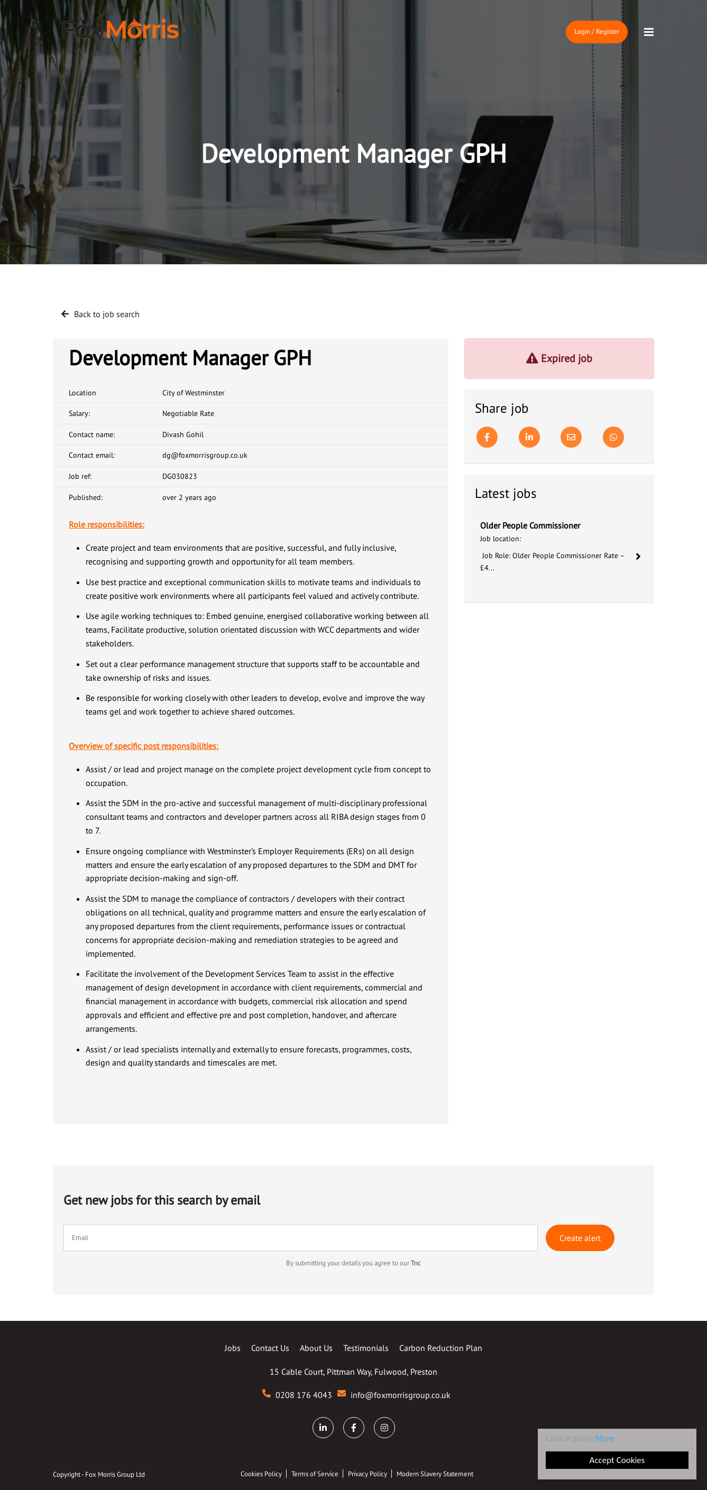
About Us (316, 1348)
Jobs (233, 1348)
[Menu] (649, 32)
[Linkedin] (529, 437)
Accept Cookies (617, 1460)
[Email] (571, 437)
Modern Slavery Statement (435, 1473)
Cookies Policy (261, 1473)
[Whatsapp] (613, 437)
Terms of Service (314, 1473)
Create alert (580, 1238)
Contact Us (270, 1348)
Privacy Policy (367, 1473)
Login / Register (596, 31)
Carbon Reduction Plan (440, 1348)
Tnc (416, 1262)
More (604, 1438)
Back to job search (107, 314)
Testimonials (366, 1348)
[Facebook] (487, 437)
